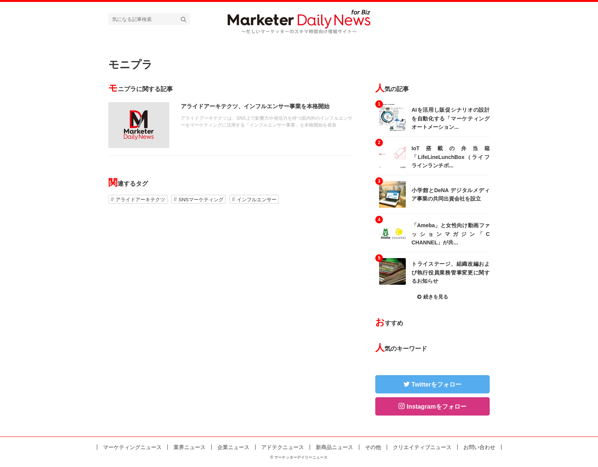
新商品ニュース (334, 447)
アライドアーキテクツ (140, 199)
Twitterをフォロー (436, 384)
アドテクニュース (282, 447)
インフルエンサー (256, 199)
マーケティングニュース (132, 447)
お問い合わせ (479, 447)
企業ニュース (233, 447)
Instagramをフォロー (436, 406)
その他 (373, 447)
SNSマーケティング (200, 199)
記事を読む (230, 125)
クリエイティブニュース (422, 447)
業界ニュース (190, 447)
